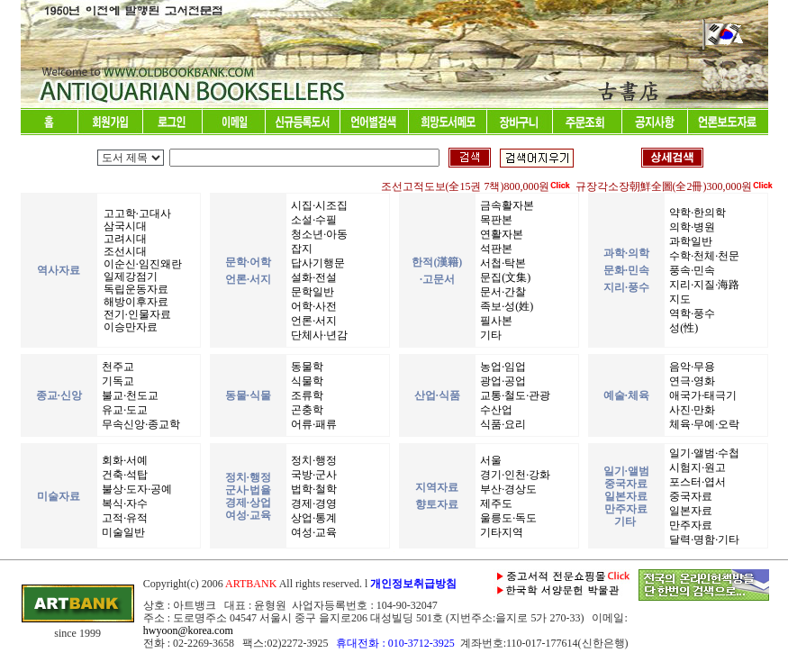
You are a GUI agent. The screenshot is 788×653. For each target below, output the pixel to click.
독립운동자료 (134, 289)
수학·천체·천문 (702, 255)
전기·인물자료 (136, 314)
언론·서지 (312, 320)
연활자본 (500, 234)
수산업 (494, 410)
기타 (489, 335)
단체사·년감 (318, 335)
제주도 (494, 503)
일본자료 (689, 510)
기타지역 (500, 532)
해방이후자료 (134, 301)
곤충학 (305, 410)
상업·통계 (312, 518)
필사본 (494, 320)
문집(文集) (503, 277)
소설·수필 (312, 219)
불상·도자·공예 (135, 489)
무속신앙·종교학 (139, 424)
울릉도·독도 (507, 518)
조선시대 (124, 251)
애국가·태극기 (701, 395)
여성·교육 (312, 532)
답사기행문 (316, 263)
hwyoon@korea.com (188, 630)
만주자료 (689, 525)
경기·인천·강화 (513, 474)
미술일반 (122, 532)
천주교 (116, 366)
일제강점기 (129, 276)
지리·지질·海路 (702, 284)
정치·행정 (312, 460)
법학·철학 (312, 489)
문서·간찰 (501, 292)
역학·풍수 (690, 313)
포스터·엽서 (696, 482)
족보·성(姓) (505, 306)
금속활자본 (505, 205)
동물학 (305, 366)
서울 (489, 460)
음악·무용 (690, 366)
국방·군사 (312, 474)
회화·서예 (123, 460)
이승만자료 (129, 327)
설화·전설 (312, 277)
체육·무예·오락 (702, 424)
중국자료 (689, 496)
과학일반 (689, 241)
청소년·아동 (318, 234)
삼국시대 (124, 226)
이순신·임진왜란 (141, 264)
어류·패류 (312, 424)
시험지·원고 (696, 467)
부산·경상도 (507, 489)
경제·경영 (312, 503)
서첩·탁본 (501, 263)
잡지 (300, 248)
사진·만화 (690, 410)
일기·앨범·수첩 (702, 453)
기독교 (116, 381)
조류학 (305, 395)
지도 (678, 299)
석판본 (494, 248)
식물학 (305, 381)
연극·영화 (690, 381)
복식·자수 (123, 503)
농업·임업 (501, 366)
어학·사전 (312, 306)
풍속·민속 (690, 270)
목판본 (494, 219)
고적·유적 (123, 518)
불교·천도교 (129, 395)
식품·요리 (501, 424)
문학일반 (311, 292)
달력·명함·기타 (702, 539)
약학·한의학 (696, 212)
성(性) (682, 328)
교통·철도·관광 (513, 395)
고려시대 (124, 238)
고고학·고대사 (136, 213)
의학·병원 (690, 227)
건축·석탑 (123, 474)
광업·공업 (501, 381)
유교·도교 (123, 410)
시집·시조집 (318, 205)
